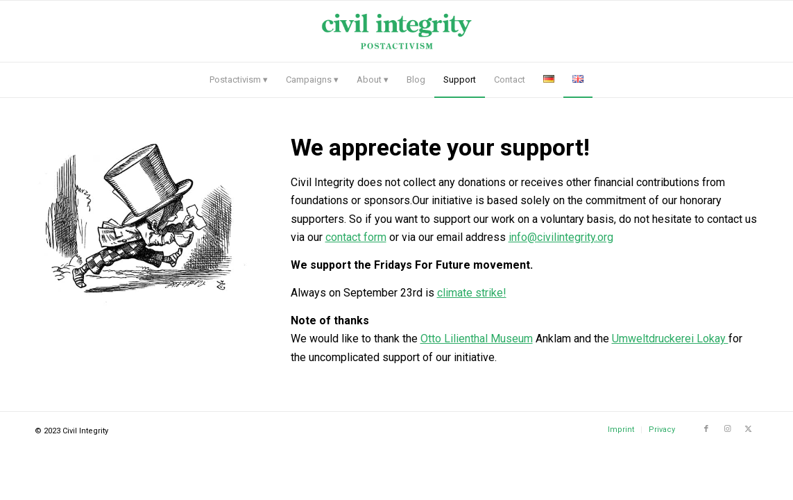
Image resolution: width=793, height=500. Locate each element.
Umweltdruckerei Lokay (670, 338)
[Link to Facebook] (706, 429)
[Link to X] (747, 429)
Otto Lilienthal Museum (476, 338)
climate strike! (471, 292)
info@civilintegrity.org (561, 237)
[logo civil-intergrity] (396, 31)
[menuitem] (239, 79)
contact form (355, 237)
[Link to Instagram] (727, 429)
